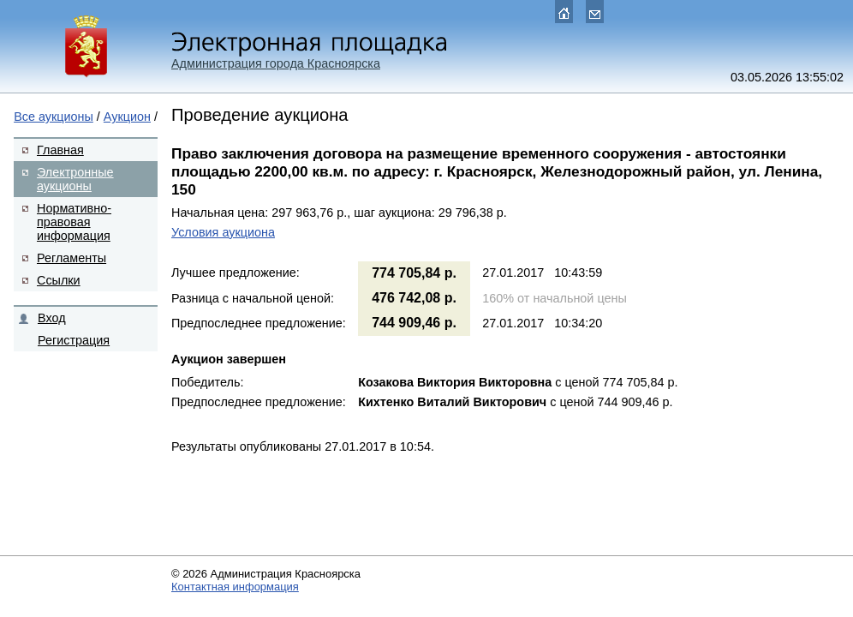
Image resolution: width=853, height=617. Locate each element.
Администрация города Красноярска (275, 63)
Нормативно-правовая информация (74, 222)
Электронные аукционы (75, 179)
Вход (52, 318)
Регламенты (71, 258)
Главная (60, 150)
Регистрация (74, 340)
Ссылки (59, 280)
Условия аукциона (223, 232)
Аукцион (127, 116)
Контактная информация (235, 586)
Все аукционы (53, 116)
